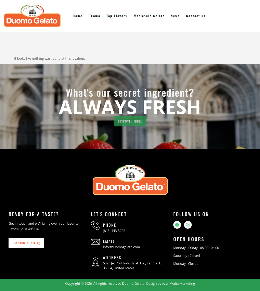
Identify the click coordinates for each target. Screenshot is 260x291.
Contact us (196, 15)
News (175, 15)
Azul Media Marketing (178, 283)
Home (79, 15)
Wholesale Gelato (149, 15)
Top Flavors (118, 15)
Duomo (96, 15)
